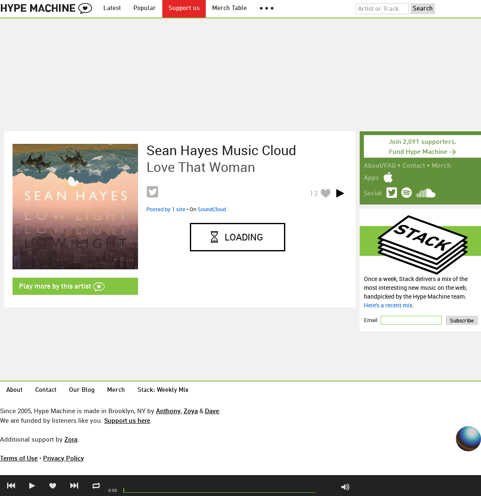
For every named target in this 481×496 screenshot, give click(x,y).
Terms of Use (19, 458)
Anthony (168, 411)
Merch (441, 166)
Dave (212, 411)
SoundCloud (211, 209)
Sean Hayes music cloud (221, 150)
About (14, 390)
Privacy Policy (63, 458)
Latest (112, 8)
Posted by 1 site (165, 209)
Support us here (127, 420)
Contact (413, 166)
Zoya (191, 411)
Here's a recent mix (388, 305)
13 (314, 193)
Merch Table (229, 8)
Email (371, 320)
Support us (184, 8)
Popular (144, 8)
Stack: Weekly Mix (163, 390)
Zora (70, 439)
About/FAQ (380, 166)
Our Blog (82, 390)
